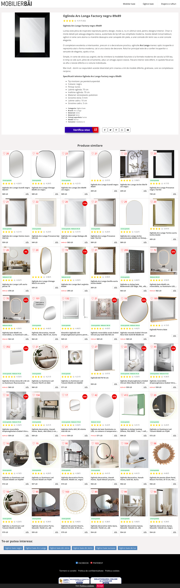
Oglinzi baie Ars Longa (36, 548)
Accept (100, 585)
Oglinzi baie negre (13, 548)
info (27, 194)
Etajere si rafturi (168, 3)
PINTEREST (96, 563)
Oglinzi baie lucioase (105, 548)
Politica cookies (112, 570)
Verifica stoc (85, 130)
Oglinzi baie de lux (127, 548)
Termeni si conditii (67, 570)
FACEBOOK (82, 563)
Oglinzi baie (148, 3)
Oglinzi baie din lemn (83, 548)
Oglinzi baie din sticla (59, 548)
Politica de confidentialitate (91, 570)
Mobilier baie (129, 3)
